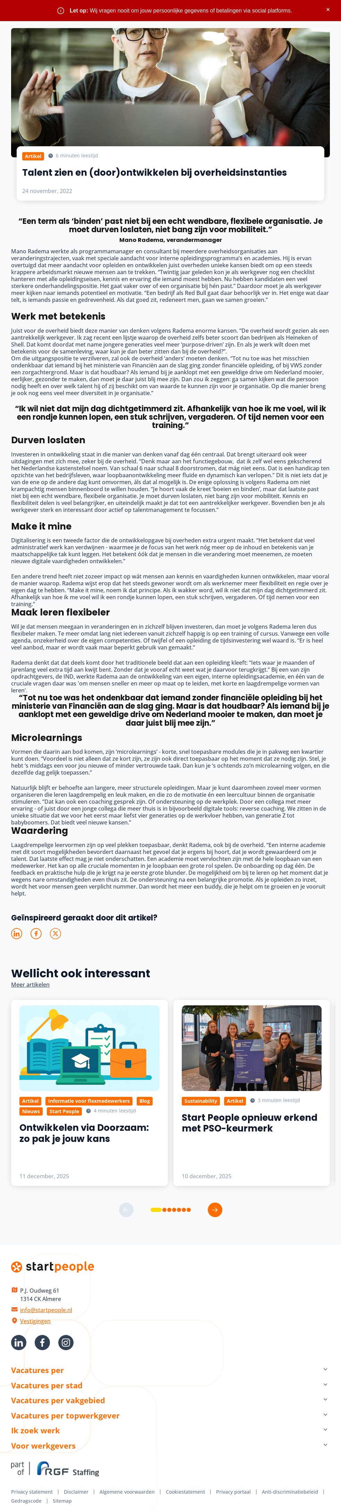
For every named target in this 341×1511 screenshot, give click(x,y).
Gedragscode (26, 1500)
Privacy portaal (233, 1491)
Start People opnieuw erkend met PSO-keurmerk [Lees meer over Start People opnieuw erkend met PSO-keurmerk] (249, 1123)
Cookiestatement (185, 1491)
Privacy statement (32, 1491)
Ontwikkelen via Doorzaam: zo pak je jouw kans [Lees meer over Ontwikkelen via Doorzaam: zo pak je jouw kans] (84, 1133)
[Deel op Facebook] (36, 933)
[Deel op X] (55, 933)
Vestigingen (35, 1321)
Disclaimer (76, 1491)
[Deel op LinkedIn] (16, 933)
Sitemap (62, 1500)
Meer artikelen (30, 984)
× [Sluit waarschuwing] (328, 9)
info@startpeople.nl (46, 1310)
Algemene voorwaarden (127, 1491)
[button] (156, 1210)
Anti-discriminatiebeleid (290, 1491)
